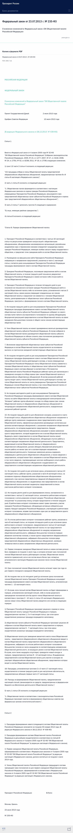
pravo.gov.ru (66, 38)
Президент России (10, 3)
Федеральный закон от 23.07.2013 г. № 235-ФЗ (18, 57)
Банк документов (10, 10)
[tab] (4, 829)
